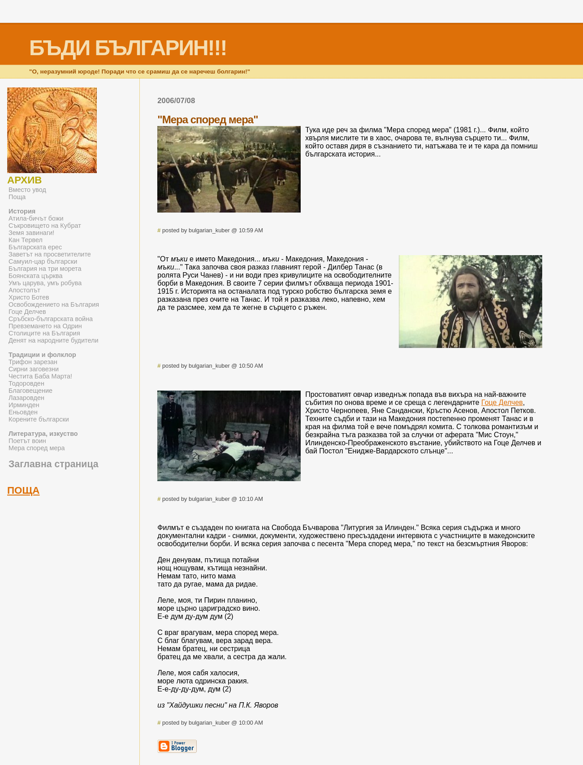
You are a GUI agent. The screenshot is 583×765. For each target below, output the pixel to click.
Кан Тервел (26, 239)
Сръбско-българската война (51, 318)
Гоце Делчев (502, 402)
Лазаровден (26, 397)
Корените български (39, 419)
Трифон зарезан (33, 361)
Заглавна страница (54, 464)
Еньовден (23, 412)
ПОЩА (23, 490)
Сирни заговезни (34, 369)
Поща (17, 196)
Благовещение (30, 390)
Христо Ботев (29, 297)
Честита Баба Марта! (40, 376)
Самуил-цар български (43, 261)
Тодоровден (26, 383)
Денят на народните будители (54, 340)
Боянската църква (36, 275)
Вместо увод (27, 189)
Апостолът (24, 290)
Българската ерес (35, 247)
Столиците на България (44, 333)
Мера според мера (37, 448)
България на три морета (45, 268)
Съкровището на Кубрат (45, 225)
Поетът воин (27, 440)
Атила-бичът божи (36, 218)
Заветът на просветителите (50, 254)
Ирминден (24, 405)
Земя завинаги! (31, 232)
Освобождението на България (54, 304)
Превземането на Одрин (45, 326)
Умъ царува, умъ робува (45, 283)
